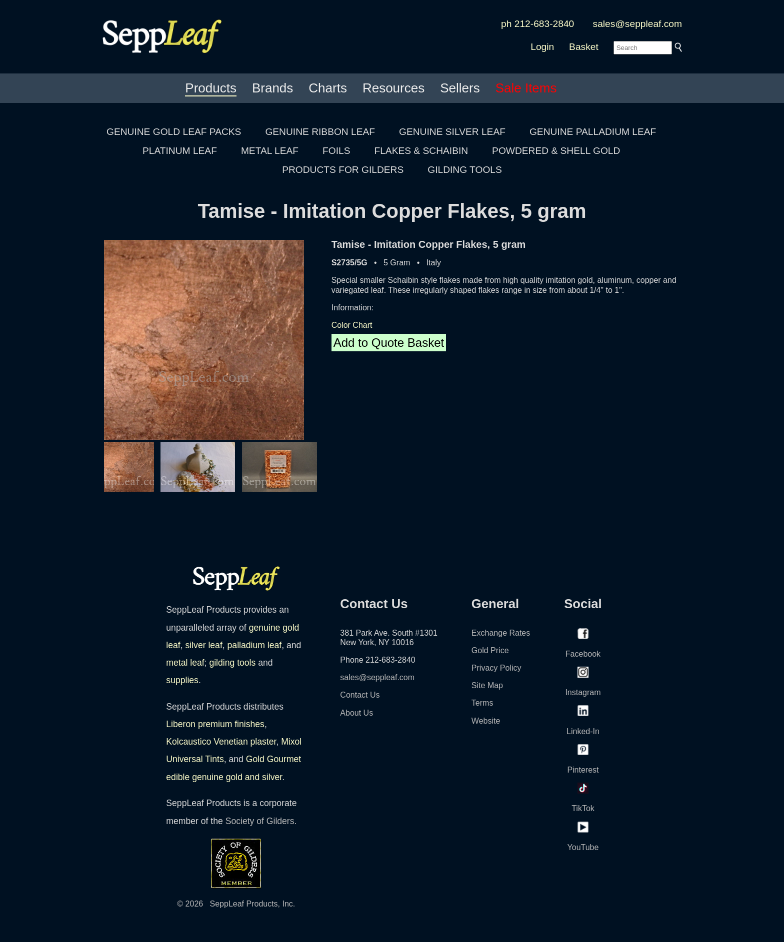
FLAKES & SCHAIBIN (421, 150)
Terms (483, 703)
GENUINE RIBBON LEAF (320, 131)
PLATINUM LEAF (179, 150)
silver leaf (203, 645)
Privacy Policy (497, 668)
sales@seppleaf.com (637, 23)
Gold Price (490, 650)
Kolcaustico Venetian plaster (221, 742)
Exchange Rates (501, 633)
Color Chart (352, 325)
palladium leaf (255, 645)
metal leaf (185, 663)
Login (542, 46)
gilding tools (232, 663)
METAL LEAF (269, 150)
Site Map (487, 685)
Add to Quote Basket (389, 342)
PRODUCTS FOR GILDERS (343, 169)
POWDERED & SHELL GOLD (556, 150)
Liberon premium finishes (215, 724)
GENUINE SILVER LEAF (452, 131)
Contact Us (360, 695)
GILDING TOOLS (465, 169)
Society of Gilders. (261, 821)
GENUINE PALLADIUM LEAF (593, 131)
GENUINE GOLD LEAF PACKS (173, 131)
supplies (182, 680)
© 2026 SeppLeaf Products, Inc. (236, 904)
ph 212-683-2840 (537, 23)
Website (486, 721)
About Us (356, 713)
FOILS (336, 150)
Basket (583, 46)
